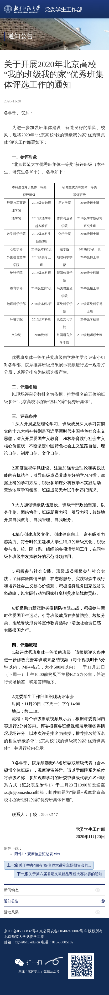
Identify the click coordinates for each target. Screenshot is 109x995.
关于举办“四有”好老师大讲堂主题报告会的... (49, 865)
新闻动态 (11, 890)
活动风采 (11, 912)
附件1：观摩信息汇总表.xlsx (37, 854)
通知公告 (11, 901)
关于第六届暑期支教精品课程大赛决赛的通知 (59, 874)
